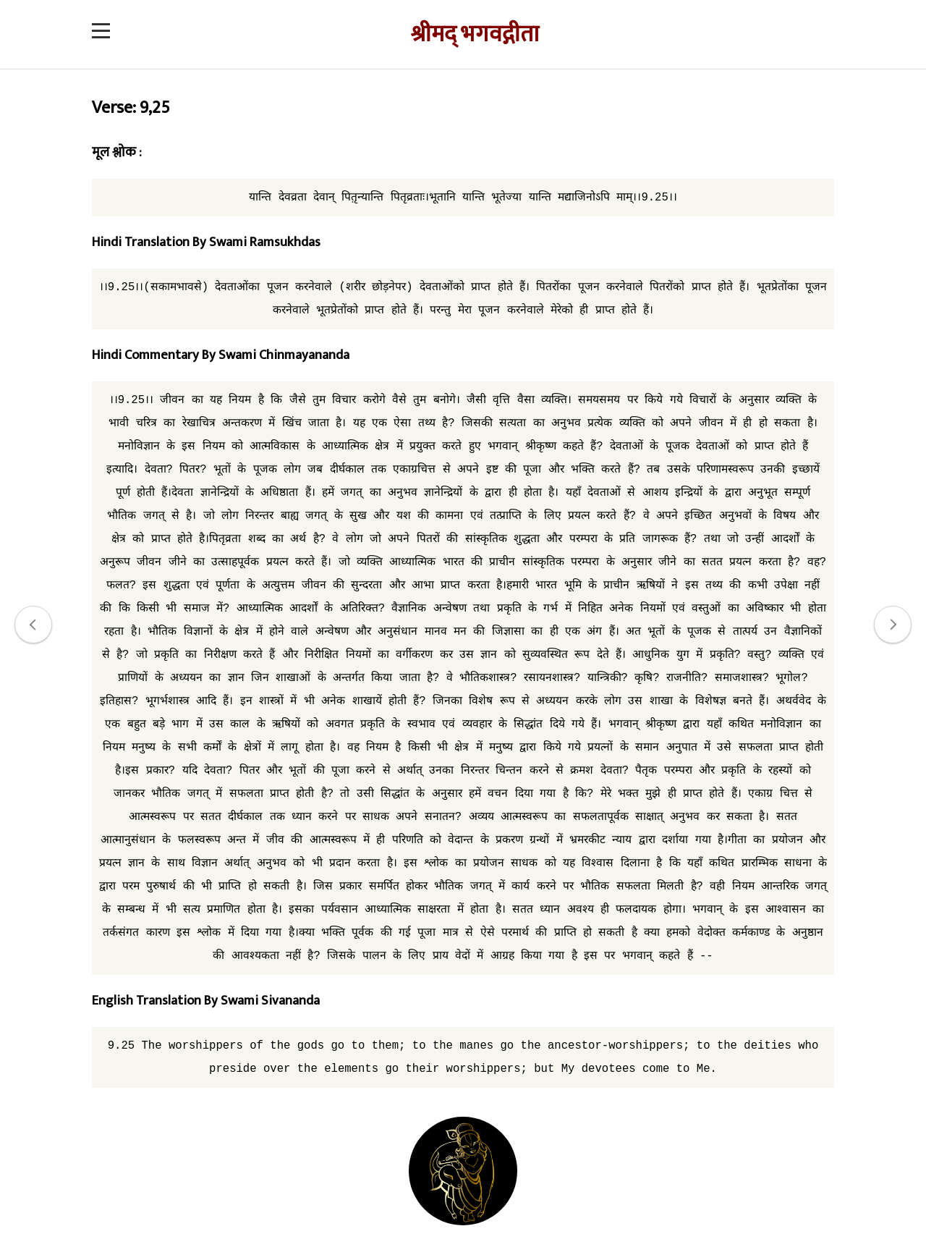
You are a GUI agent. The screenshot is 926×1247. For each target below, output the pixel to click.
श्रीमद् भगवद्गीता (474, 34)
